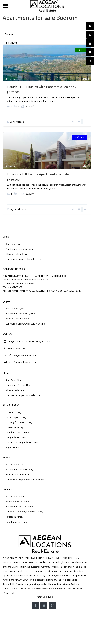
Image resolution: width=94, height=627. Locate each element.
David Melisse (17, 121)
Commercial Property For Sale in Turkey (24, 511)
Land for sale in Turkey (17, 432)
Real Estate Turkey (15, 496)
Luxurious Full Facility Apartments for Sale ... (39, 174)
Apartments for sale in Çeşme (20, 313)
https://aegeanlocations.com (22, 362)
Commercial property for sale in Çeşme (25, 323)
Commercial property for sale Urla (23, 395)
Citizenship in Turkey (16, 417)
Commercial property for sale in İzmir (24, 259)
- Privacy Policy (9, 593)
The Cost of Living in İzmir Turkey (22, 442)
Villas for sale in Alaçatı (17, 474)
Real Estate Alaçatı (15, 464)
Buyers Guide (12, 447)
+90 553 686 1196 (16, 348)
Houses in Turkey (14, 427)
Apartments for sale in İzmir (20, 248)
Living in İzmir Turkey (16, 437)
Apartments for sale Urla (18, 385)
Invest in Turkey (14, 412)
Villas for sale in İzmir (16, 253)
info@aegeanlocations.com (22, 355)
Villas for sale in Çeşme (17, 318)
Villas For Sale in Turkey (17, 501)
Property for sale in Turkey (19, 422)
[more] (53, 101)
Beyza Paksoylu (18, 209)
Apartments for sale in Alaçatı (20, 469)
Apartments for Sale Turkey (19, 506)
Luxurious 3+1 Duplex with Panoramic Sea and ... (42, 87)
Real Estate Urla (14, 380)
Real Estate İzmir (14, 243)
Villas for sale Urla (15, 390)
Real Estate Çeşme (15, 308)
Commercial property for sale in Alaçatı (25, 479)
